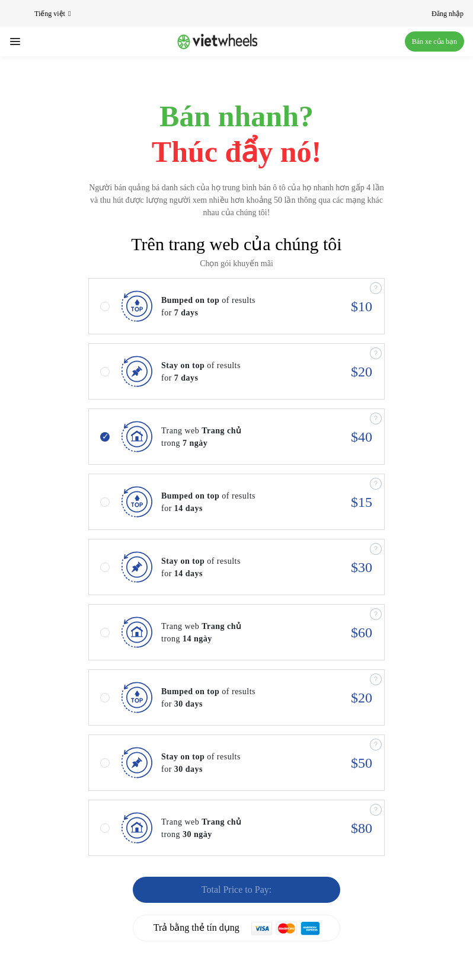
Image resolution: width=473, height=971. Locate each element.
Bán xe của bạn (434, 41)
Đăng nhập (448, 13)
